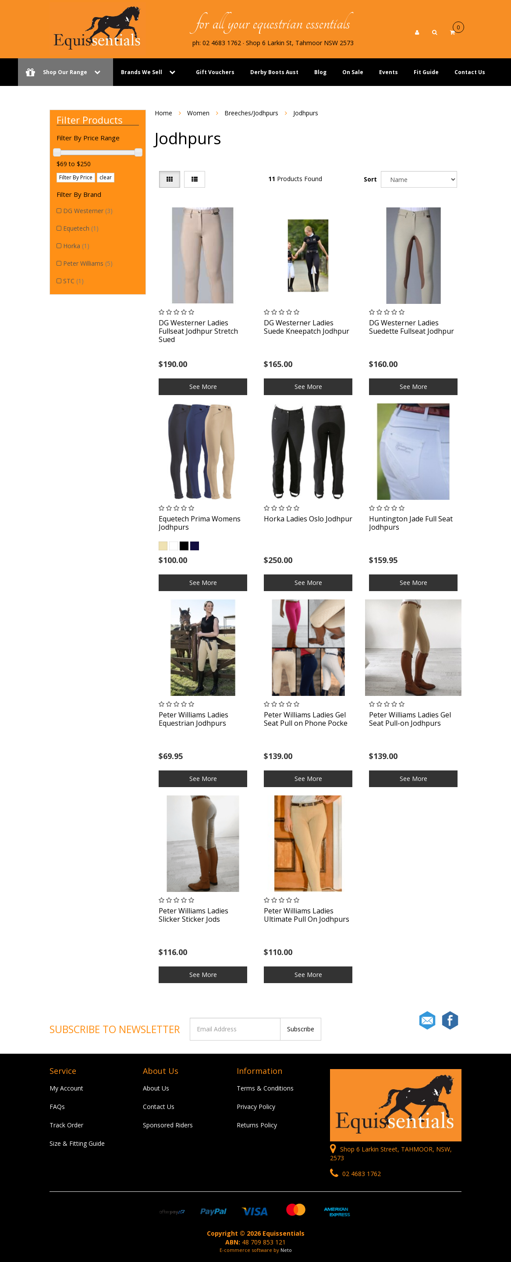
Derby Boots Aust (274, 72)
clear (105, 177)
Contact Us (469, 72)
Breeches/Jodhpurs (251, 113)
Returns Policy (257, 1125)
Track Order (66, 1125)
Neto (286, 1250)
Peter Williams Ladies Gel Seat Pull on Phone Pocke (306, 719)
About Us (156, 1088)
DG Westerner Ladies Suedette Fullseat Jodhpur (411, 327)
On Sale (352, 72)
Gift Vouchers (215, 72)
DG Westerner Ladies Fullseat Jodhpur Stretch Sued (198, 331)
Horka (76, 246)
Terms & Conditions (265, 1088)
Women (198, 113)
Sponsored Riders (168, 1125)
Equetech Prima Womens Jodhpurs (200, 523)
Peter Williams (88, 263)
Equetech (81, 228)
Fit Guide (426, 72)
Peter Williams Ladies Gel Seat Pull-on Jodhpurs (410, 719)
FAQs (57, 1106)
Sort (370, 179)
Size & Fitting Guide (77, 1143)
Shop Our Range (65, 72)
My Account (66, 1088)
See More (203, 386)
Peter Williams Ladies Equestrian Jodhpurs (193, 719)
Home (163, 113)
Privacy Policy (256, 1106)
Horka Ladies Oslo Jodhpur (308, 519)
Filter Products (90, 119)
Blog (320, 72)
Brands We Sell (141, 72)
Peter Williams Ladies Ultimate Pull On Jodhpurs (306, 915)
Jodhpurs (305, 113)
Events (388, 72)
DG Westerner (88, 211)
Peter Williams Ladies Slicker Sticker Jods (193, 915)
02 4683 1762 (355, 1173)
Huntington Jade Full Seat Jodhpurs (411, 523)
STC (73, 281)
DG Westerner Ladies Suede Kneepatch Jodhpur (306, 327)
